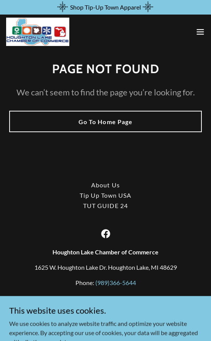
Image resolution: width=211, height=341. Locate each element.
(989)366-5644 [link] (115, 282)
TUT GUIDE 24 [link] (105, 205)
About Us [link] (105, 185)
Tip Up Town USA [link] (105, 195)
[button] (200, 31)
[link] (37, 32)
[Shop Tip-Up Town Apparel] (105, 7)
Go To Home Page (105, 121)
